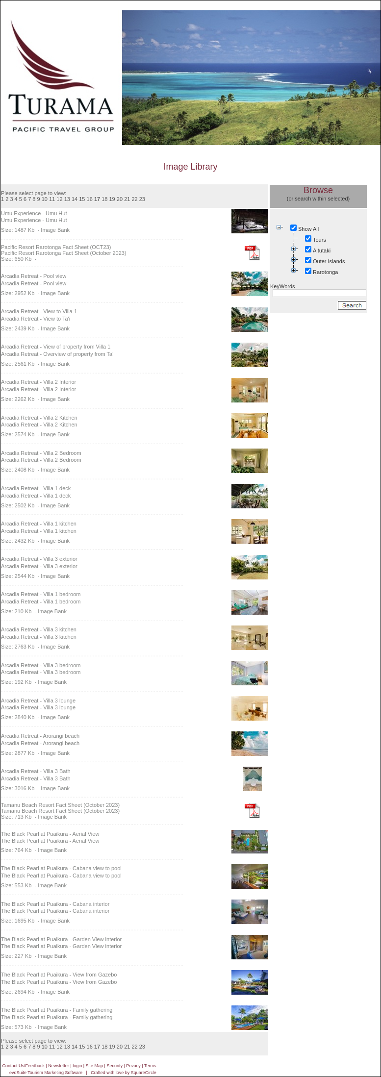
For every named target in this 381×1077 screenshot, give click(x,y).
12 (59, 199)
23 (142, 199)
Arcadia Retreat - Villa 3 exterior (39, 559)
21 (127, 199)
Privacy (133, 1065)
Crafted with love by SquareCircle (123, 1072)
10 (45, 199)
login (77, 1065)
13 (67, 199)
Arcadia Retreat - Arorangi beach (40, 736)
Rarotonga (325, 272)
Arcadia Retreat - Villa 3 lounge (38, 700)
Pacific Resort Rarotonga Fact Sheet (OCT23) (56, 247)
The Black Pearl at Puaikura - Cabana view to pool (61, 868)
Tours (319, 240)
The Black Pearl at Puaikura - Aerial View (50, 834)
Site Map (94, 1065)
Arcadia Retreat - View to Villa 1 (39, 311)
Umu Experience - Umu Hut (34, 213)
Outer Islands (329, 261)
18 (104, 199)
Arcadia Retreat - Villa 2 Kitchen (39, 418)
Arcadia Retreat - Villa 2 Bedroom (41, 453)
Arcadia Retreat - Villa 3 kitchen (38, 629)
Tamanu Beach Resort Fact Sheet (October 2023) (60, 805)
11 (52, 199)
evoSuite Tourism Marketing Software (45, 1072)
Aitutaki (321, 250)
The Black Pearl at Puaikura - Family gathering (56, 1010)
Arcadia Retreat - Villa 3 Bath (36, 771)
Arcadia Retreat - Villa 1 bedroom (40, 594)
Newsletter (58, 1065)
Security (114, 1065)
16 (90, 199)
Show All (308, 229)
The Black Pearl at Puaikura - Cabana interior (55, 904)
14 (74, 199)
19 (112, 199)
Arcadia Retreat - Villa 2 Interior (38, 382)
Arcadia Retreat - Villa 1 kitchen (38, 523)
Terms (150, 1065)
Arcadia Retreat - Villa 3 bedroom (40, 665)
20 (120, 199)
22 (134, 199)
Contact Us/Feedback (23, 1065)
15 (82, 199)
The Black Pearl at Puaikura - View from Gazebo (59, 974)
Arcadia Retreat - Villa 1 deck (36, 488)
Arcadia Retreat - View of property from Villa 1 (55, 347)
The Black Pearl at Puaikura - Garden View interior (61, 939)
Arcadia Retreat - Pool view (33, 276)
